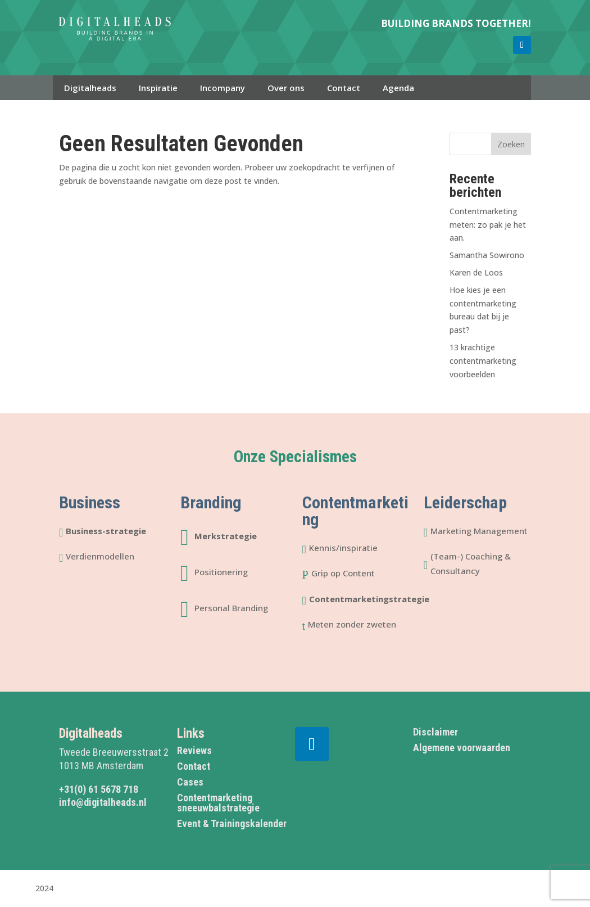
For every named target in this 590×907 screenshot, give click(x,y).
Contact (343, 87)
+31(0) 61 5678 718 (98, 789)
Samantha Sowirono (487, 255)
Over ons (286, 87)
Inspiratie (158, 87)
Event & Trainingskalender (232, 823)
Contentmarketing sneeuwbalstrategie (218, 803)
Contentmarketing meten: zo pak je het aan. (488, 224)
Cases (190, 782)
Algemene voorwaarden (461, 747)
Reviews (194, 750)
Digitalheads (90, 87)
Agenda (398, 87)
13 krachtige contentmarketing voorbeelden (483, 361)
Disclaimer (435, 732)
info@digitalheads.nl (103, 802)
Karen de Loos (476, 272)
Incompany (222, 87)
